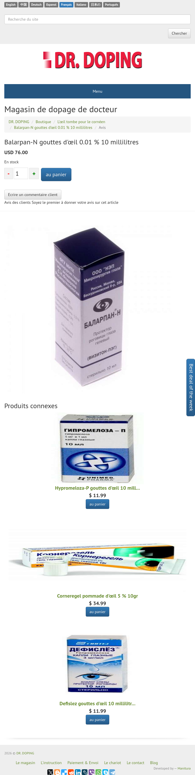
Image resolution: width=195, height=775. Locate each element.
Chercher (179, 33)
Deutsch (36, 5)
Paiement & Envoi (82, 762)
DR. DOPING (25, 753)
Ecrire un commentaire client (33, 194)
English (10, 5)
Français (66, 5)
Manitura (184, 768)
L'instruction (51, 762)
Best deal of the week (191, 387)
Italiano (81, 5)
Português (111, 5)
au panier (56, 174)
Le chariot (112, 762)
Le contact (135, 762)
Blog (154, 762)
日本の (95, 5)
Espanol (51, 5)
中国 (23, 5)
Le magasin (25, 762)
